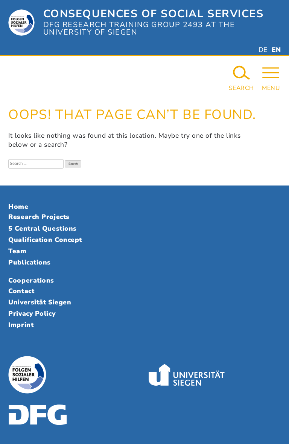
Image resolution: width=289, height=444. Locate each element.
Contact (21, 290)
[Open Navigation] (270, 77)
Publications (29, 262)
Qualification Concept (45, 239)
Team (17, 250)
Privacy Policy (31, 313)
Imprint (20, 324)
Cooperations (31, 280)
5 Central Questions (42, 228)
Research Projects (38, 216)
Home (18, 206)
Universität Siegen (39, 302)
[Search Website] (241, 77)
